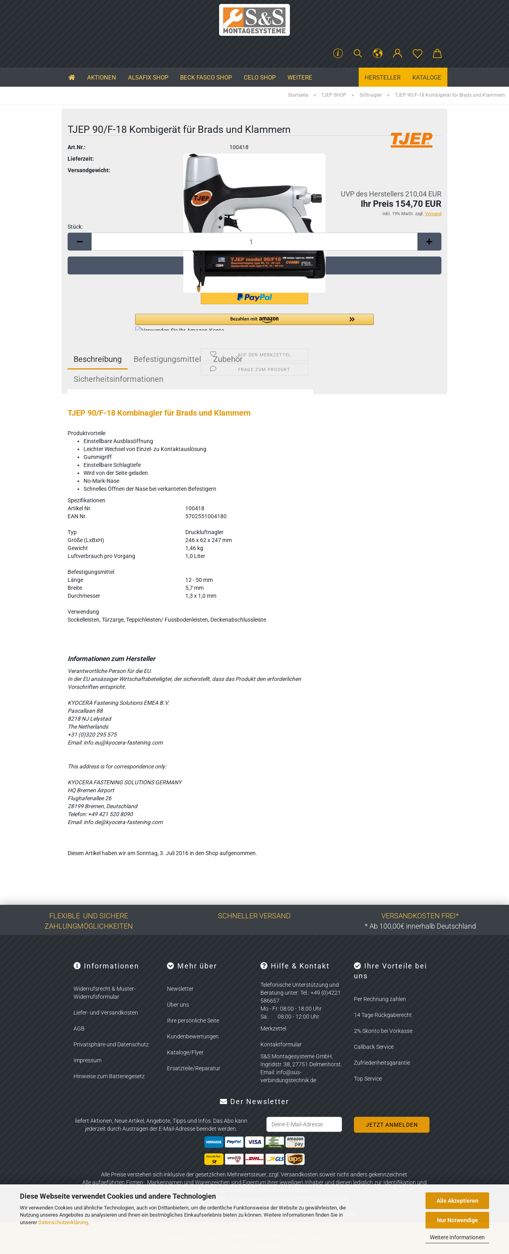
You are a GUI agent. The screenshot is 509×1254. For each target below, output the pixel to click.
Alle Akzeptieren (457, 1201)
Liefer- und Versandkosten (106, 1012)
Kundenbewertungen (193, 1036)
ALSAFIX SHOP (148, 77)
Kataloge (426, 77)
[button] (378, 54)
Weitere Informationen (457, 1237)
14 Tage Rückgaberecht (383, 1015)
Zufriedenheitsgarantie (382, 1063)
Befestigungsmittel (167, 359)
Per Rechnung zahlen (380, 999)
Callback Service (374, 1047)
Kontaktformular (281, 1044)
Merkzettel (273, 1028)
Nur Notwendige (457, 1220)
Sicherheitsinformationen (118, 379)
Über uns (178, 1004)
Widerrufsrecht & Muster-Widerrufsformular (105, 993)
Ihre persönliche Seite (193, 1020)
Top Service (368, 1078)
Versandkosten (299, 1174)
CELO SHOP (260, 77)
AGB (79, 1028)
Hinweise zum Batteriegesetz (109, 1076)
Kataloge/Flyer (185, 1052)
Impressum (87, 1060)
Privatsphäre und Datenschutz (111, 1044)
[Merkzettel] (417, 54)
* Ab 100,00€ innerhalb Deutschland (420, 926)
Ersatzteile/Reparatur (193, 1068)
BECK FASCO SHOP (206, 77)
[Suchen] (358, 54)
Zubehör (228, 359)
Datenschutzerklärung (63, 1222)
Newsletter (180, 989)
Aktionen (101, 77)
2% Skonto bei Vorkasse (383, 1031)
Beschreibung (98, 359)
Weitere (300, 77)
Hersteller (382, 77)
